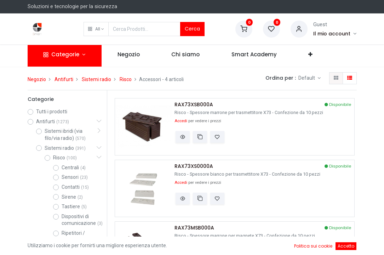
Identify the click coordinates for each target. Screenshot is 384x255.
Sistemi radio (96, 79)
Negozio (37, 79)
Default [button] (307, 78)
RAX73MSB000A (194, 228)
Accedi (180, 121)
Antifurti (64, 79)
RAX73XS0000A (193, 166)
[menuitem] (128, 56)
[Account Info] (335, 34)
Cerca (192, 28)
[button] (96, 29)
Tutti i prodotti (51, 111)
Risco (126, 79)
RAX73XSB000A (193, 104)
